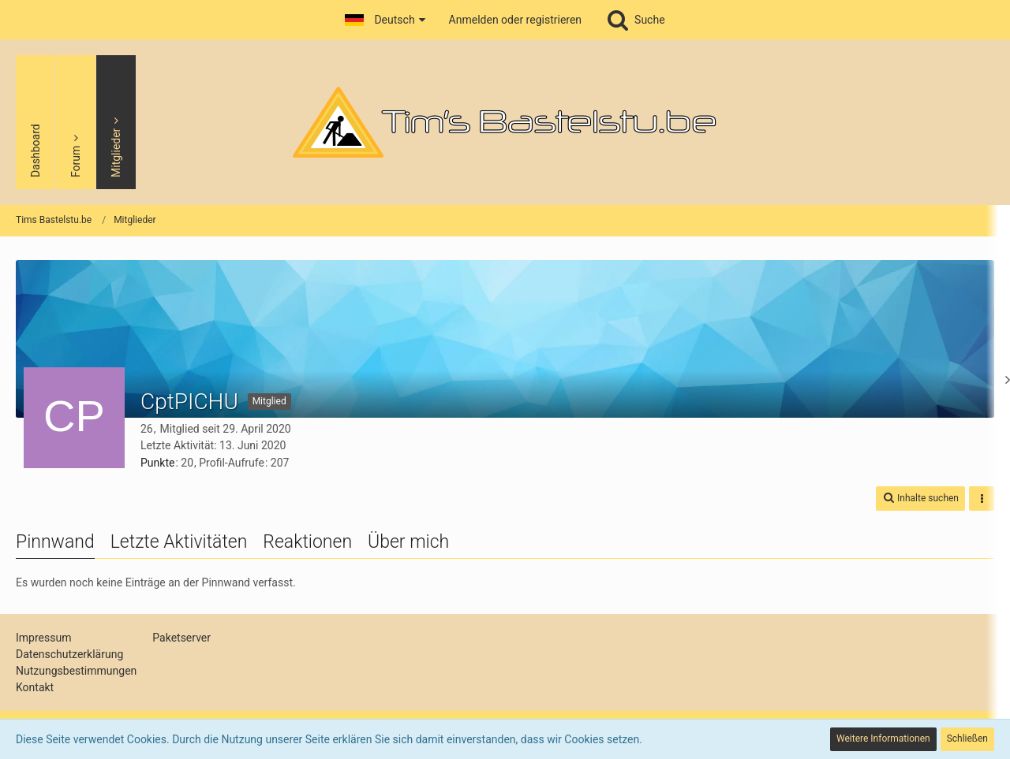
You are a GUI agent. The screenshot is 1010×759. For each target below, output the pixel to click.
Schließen (967, 738)
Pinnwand (55, 542)
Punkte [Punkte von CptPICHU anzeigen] (157, 462)
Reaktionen (307, 542)
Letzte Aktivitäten (179, 542)
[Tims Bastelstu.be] (505, 122)
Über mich (408, 542)
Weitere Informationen (883, 738)
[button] (384, 19)
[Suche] (635, 19)
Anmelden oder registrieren (515, 19)
